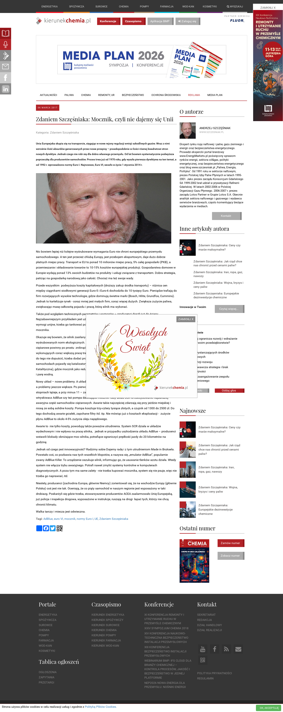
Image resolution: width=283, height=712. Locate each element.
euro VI (58, 519)
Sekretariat (206, 614)
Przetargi (46, 682)
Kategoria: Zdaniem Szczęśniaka (57, 132)
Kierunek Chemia (104, 630)
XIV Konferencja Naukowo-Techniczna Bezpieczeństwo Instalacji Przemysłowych (166, 638)
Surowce (101, 6)
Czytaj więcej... (229, 309)
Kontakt (226, 216)
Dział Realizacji (209, 630)
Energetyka (50, 6)
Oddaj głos (229, 390)
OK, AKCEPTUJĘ (269, 707)
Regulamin (205, 678)
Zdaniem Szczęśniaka (113, 519)
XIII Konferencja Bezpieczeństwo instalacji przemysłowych (165, 651)
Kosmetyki (210, 6)
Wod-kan (188, 6)
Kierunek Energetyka (108, 614)
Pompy (144, 6)
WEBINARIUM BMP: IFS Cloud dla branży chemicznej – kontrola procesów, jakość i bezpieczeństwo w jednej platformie (167, 669)
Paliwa (69, 95)
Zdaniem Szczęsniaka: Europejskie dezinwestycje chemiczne (215, 509)
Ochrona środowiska (166, 95)
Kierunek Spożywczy (107, 620)
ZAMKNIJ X (185, 319)
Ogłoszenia (48, 672)
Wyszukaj (235, 6)
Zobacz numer (230, 555)
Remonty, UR (106, 95)
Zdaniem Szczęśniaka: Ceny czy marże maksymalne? (219, 247)
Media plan (214, 95)
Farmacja (166, 6)
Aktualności (48, 95)
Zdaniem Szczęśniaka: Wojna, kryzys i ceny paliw (218, 489)
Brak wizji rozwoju (199, 362)
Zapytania (46, 677)
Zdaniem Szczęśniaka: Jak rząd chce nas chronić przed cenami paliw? (219, 449)
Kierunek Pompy (104, 635)
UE (96, 519)
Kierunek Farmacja (106, 640)
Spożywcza (76, 6)
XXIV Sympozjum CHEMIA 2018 (166, 628)
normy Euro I (85, 519)
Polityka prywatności (214, 673)
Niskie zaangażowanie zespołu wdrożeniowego (207, 379)
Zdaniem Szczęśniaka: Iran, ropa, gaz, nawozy (216, 469)
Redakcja (204, 620)
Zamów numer (230, 543)
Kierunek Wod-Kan (105, 645)
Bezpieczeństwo (133, 95)
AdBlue (48, 519)
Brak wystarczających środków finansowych (207, 355)
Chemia (124, 6)
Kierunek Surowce (106, 625)
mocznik (69, 519)
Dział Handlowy (209, 625)
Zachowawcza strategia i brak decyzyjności (206, 369)
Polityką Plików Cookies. (101, 706)
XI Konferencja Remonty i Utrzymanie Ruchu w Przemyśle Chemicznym (164, 619)
